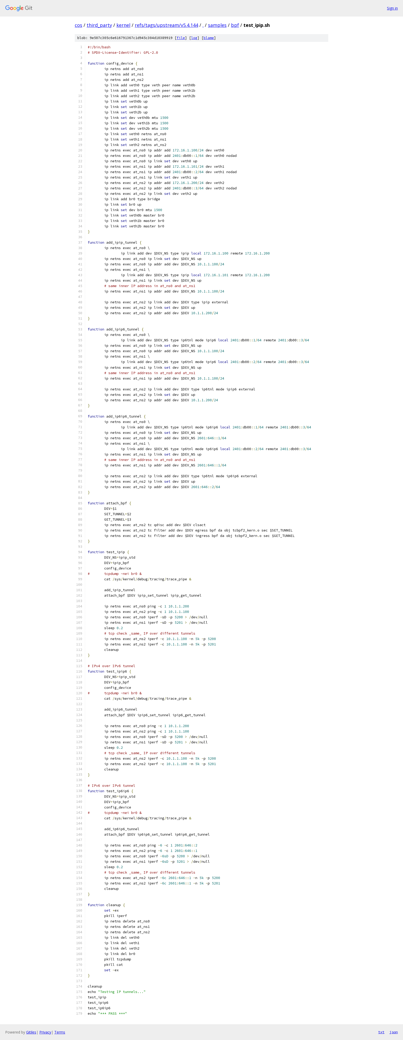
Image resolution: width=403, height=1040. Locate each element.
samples (217, 25)
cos (78, 25)
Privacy (45, 1032)
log (194, 38)
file (181, 38)
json (394, 1032)
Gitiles (31, 1032)
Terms (59, 1032)
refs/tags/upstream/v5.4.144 (166, 25)
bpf (235, 25)
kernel (123, 25)
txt (381, 1032)
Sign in (392, 8)
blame (209, 38)
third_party (99, 25)
